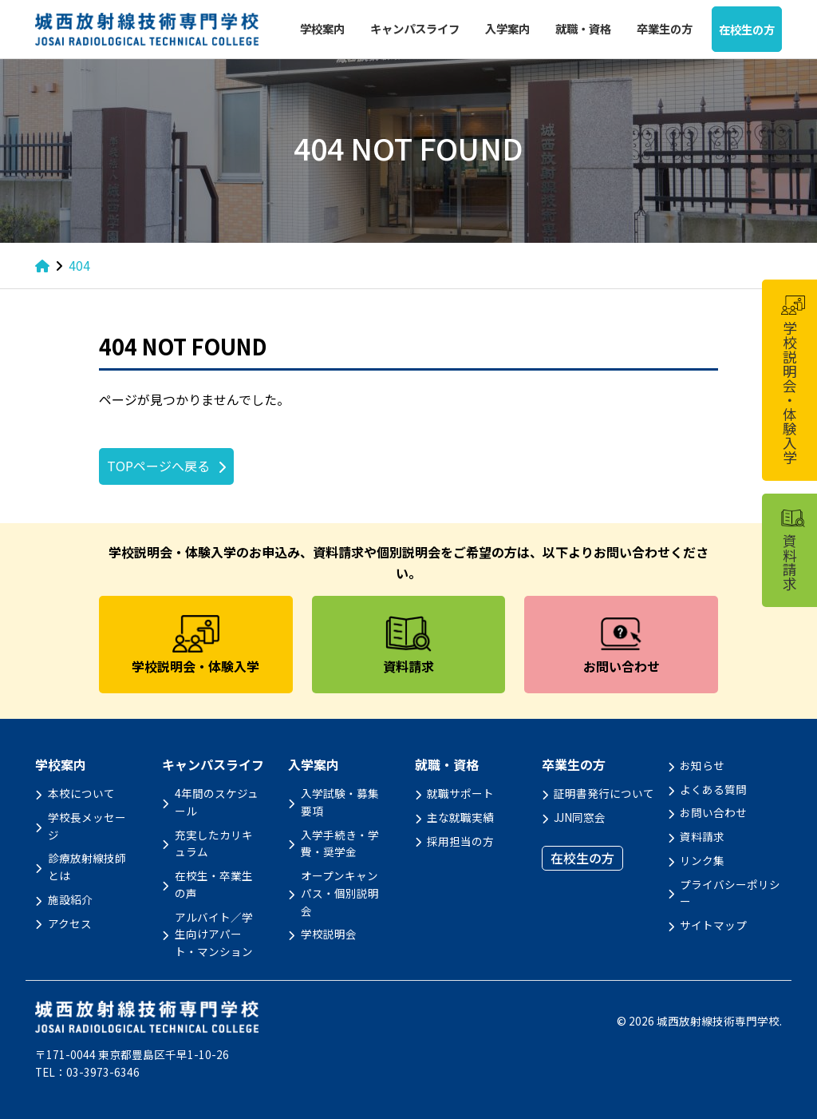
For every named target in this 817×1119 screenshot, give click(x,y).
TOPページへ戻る (158, 465)
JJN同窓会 (580, 817)
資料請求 (702, 836)
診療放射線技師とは (87, 866)
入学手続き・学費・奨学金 (340, 843)
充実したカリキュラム (214, 843)
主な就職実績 (460, 817)
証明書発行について (604, 793)
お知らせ (702, 765)
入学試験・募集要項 (340, 802)
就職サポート (460, 793)
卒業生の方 (665, 28)
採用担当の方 (460, 841)
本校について (81, 793)
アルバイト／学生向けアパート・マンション (214, 934)
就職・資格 (583, 28)
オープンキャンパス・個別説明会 (340, 893)
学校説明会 (329, 934)
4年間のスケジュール (217, 802)
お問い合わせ (713, 812)
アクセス (70, 923)
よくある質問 (713, 789)
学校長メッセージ (87, 826)
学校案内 (322, 28)
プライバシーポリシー (730, 893)
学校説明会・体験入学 (792, 380)
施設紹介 (70, 899)
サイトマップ (713, 925)
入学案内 (507, 28)
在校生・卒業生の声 (214, 884)
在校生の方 (747, 29)
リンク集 (702, 860)
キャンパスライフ (415, 28)
